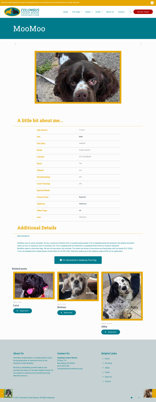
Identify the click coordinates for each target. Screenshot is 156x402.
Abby (104, 326)
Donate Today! (143, 12)
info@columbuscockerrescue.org (69, 369)
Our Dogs (108, 363)
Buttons (61, 307)
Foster (107, 372)
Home (107, 359)
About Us (108, 377)
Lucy (16, 305)
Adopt (107, 368)
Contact (108, 381)
